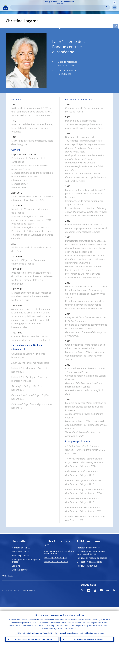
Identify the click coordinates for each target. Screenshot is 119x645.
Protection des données (88, 547)
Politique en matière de (92, 557)
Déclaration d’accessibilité (89, 561)
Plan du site (8, 576)
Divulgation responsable (56, 561)
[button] (114, 2)
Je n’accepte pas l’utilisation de (87, 637)
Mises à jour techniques (55, 557)
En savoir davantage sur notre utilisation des (81, 629)
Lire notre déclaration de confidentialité (35, 629)
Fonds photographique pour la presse (26, 560)
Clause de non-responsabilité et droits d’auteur (59, 552)
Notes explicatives (20, 555)
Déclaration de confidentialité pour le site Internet (91, 552)
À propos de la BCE (21, 547)
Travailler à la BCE (20, 551)
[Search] (58, 7)
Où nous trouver (19, 569)
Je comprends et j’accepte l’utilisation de (32, 637)
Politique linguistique (87, 565)
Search (107, 7)
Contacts (16, 565)
